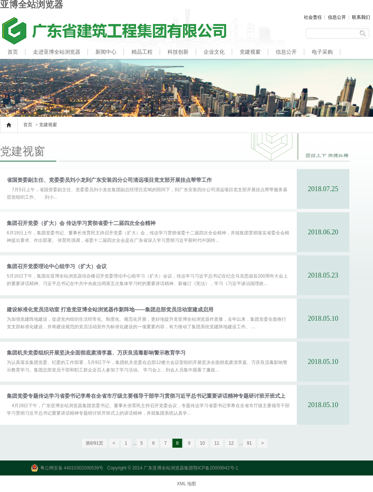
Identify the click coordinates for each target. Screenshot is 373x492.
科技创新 (178, 52)
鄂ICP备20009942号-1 (215, 468)
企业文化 (214, 52)
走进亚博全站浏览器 (56, 52)
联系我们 (361, 17)
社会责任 (313, 17)
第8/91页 (94, 443)
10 (202, 443)
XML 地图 (186, 483)
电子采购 (322, 52)
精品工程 (142, 52)
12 (231, 443)
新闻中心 (105, 52)
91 (249, 443)
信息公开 (337, 17)
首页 (13, 52)
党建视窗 (250, 52)
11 (216, 443)
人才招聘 (18, 66)
